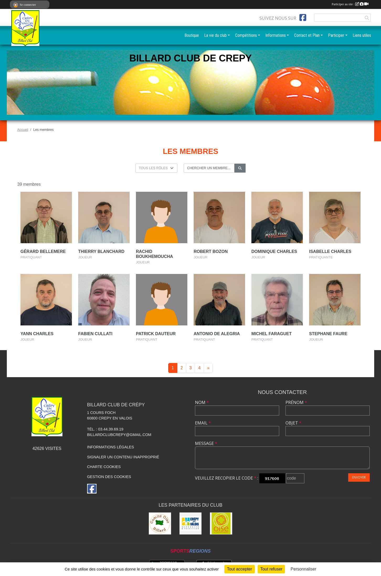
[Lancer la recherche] (240, 168)
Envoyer (359, 477)
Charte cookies (104, 467)
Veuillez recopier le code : (226, 478)
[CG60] (221, 523)
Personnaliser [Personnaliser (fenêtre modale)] (303, 569)
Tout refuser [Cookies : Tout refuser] (271, 569)
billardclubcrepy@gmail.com (119, 435)
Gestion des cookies (109, 477)
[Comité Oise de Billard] (160, 523)
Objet (293, 423)
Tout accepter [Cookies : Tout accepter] (239, 569)
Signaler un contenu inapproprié (123, 457)
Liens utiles (362, 35)
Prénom (296, 402)
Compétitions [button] (246, 35)
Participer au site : (350, 4)
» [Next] (208, 368)
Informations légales (110, 447)
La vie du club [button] (215, 35)
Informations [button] (275, 35)
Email (203, 423)
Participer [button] (336, 35)
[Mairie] (190, 523)
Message (206, 443)
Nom (202, 402)
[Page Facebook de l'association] (302, 18)
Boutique (191, 35)
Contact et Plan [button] (307, 35)
